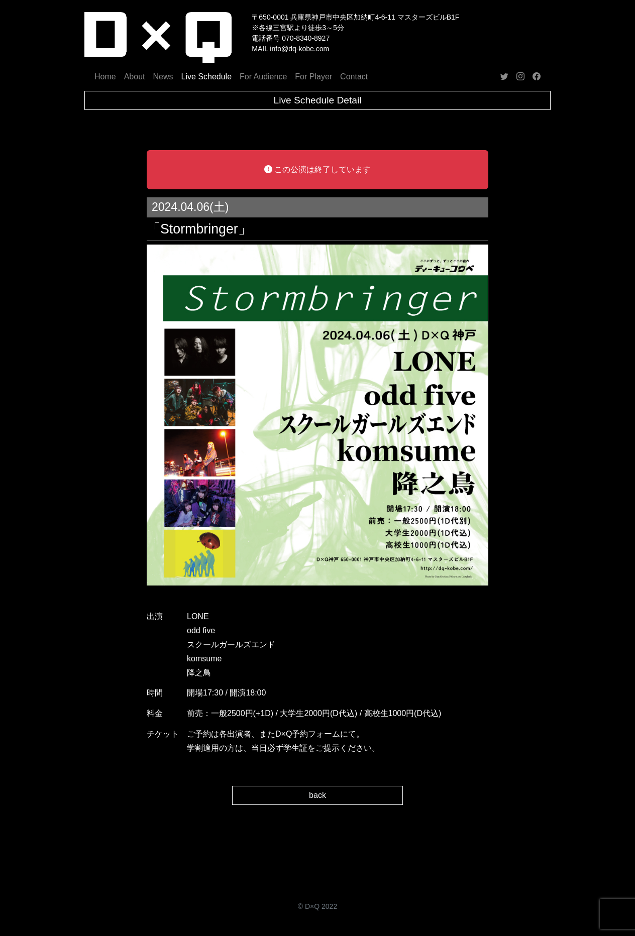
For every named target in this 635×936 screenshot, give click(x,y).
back (317, 795)
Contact (354, 76)
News (163, 76)
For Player (313, 76)
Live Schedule (206, 76)
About (134, 76)
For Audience (263, 76)
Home (105, 76)
